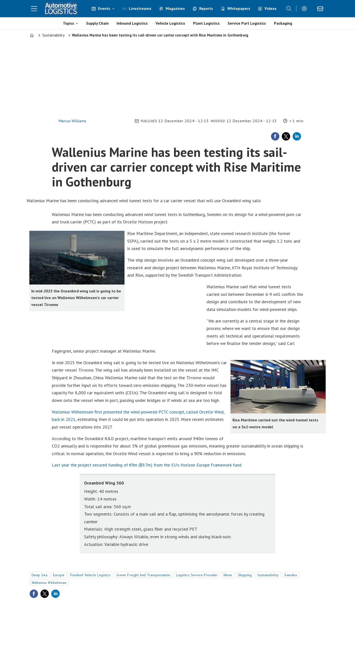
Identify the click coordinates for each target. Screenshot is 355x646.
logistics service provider (197, 575)
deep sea (39, 575)
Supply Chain (97, 23)
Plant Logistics (206, 23)
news (228, 575)
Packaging (283, 23)
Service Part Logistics (247, 23)
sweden (290, 575)
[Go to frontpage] (61, 8)
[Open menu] (34, 8)
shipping (245, 575)
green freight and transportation (143, 575)
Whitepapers (238, 8)
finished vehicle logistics (90, 575)
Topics (68, 23)
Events (104, 8)
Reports (206, 8)
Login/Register (305, 9)
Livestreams (140, 8)
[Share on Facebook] (275, 136)
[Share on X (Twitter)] (286, 136)
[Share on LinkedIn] (296, 136)
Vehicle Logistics (170, 23)
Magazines (175, 8)
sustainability (268, 575)
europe (58, 575)
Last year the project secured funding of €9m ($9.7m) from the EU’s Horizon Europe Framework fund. (147, 465)
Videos (271, 8)
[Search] (289, 9)
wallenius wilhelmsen (49, 582)
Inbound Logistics (132, 23)
